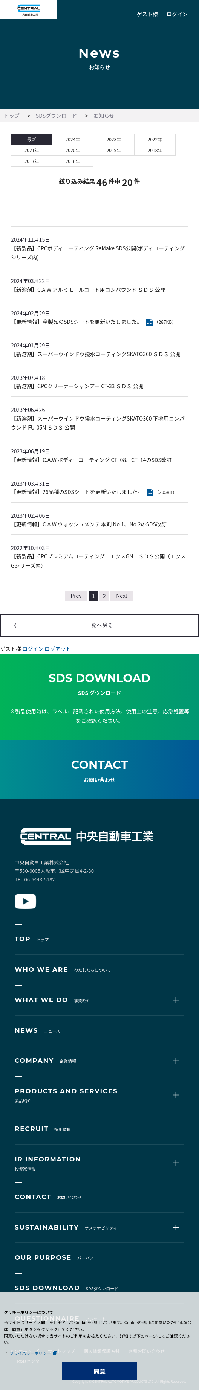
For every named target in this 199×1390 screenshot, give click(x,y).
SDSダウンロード (56, 115)
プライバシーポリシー (30, 1353)
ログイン (177, 14)
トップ (12, 115)
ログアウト (57, 648)
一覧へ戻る (99, 625)
